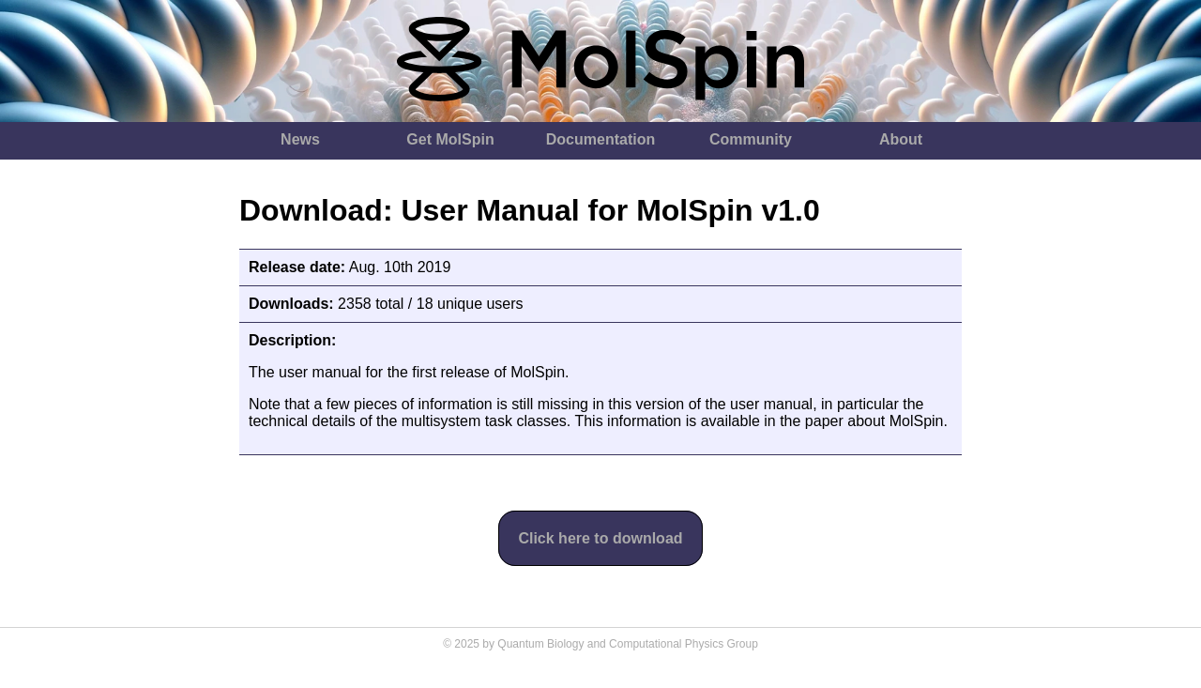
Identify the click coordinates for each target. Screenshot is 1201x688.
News (300, 139)
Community (750, 139)
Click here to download (600, 538)
